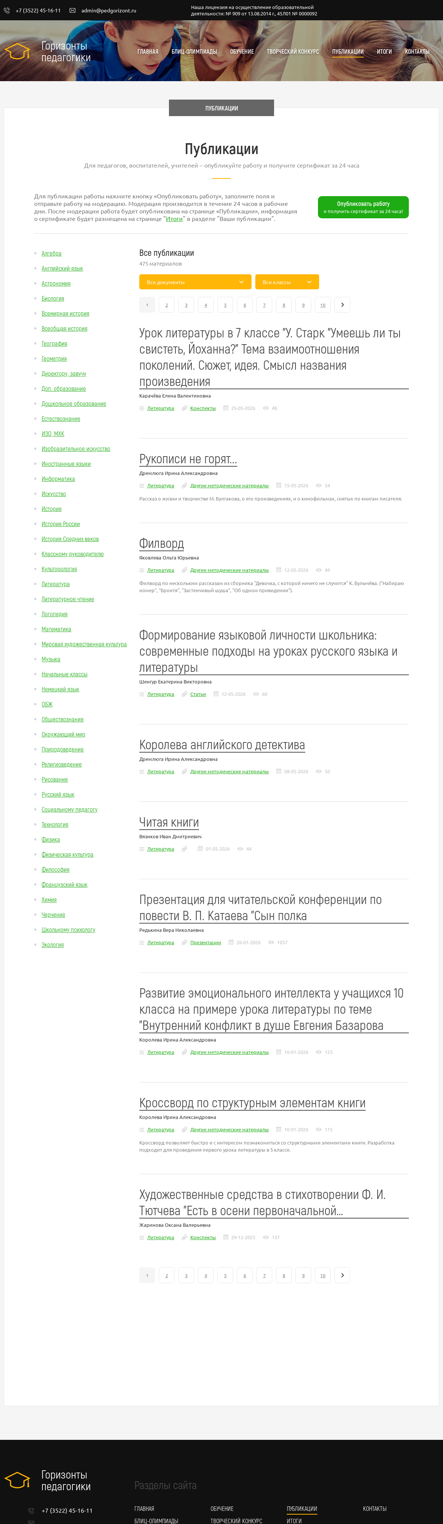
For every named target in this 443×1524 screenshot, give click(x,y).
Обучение (242, 51)
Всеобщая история (64, 328)
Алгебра (52, 253)
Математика (56, 628)
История (52, 508)
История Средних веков (70, 538)
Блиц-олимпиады (194, 51)
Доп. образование (64, 388)
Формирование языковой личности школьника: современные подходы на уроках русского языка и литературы (268, 650)
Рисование (55, 779)
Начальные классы (64, 673)
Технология (55, 824)
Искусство (54, 493)
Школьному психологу (68, 929)
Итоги (384, 51)
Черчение (53, 914)
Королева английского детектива (222, 744)
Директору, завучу (64, 373)
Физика (51, 839)
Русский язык (58, 794)
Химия (49, 899)
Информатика (58, 478)
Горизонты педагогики (66, 50)
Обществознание (63, 719)
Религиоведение (62, 764)
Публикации (348, 51)
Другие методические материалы (229, 485)
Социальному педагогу (70, 809)
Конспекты (203, 408)
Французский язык (64, 884)
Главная (147, 51)
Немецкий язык (60, 688)
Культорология (59, 568)
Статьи (198, 694)
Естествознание (61, 418)
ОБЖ (47, 704)
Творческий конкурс (293, 51)
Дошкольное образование (74, 403)
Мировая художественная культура (84, 643)
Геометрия (54, 358)
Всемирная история (65, 313)
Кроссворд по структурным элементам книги (252, 1102)
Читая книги (169, 821)
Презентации (205, 942)
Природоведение (63, 749)
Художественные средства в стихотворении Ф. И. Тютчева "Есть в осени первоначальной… (262, 1201)
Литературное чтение (68, 598)
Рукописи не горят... (188, 458)
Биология (53, 298)
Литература (56, 583)
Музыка (51, 658)
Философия (55, 869)
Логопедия (55, 613)
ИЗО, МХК (53, 433)
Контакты (417, 51)
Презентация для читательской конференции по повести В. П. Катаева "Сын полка (260, 907)
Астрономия (56, 283)
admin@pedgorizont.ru (102, 10)
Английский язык (62, 268)
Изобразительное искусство (76, 448)
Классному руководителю (73, 553)
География (54, 343)
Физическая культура (67, 854)
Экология (53, 944)
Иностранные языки (66, 463)
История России (61, 523)
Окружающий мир (63, 734)
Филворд (161, 542)
